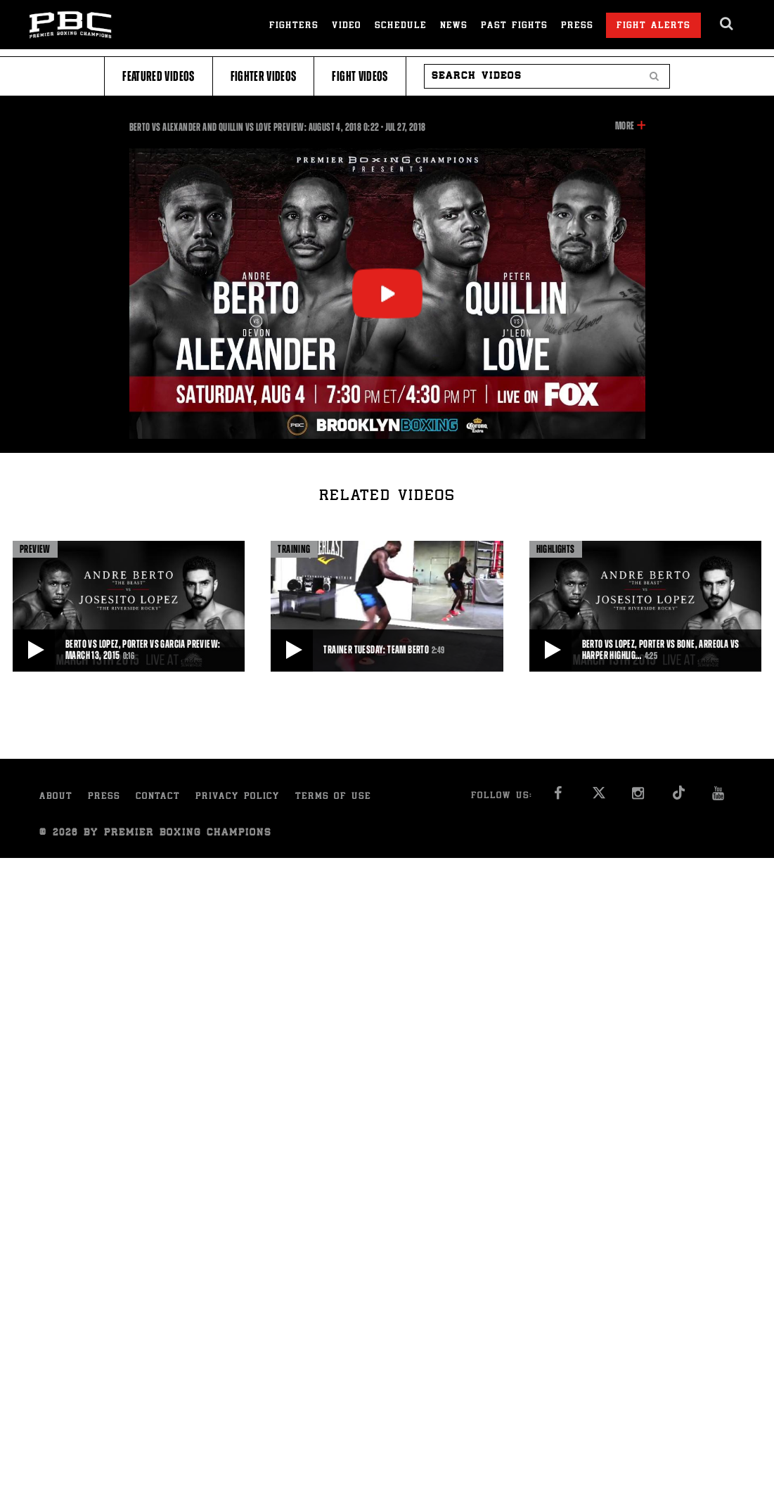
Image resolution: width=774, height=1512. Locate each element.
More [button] (624, 125)
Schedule (401, 26)
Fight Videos (359, 76)
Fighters (293, 26)
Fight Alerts (653, 26)
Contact (158, 797)
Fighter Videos (264, 76)
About (55, 797)
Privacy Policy (237, 797)
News (453, 26)
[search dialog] (727, 24)
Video (346, 26)
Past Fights (514, 26)
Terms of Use (333, 797)
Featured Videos (158, 76)
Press (577, 26)
